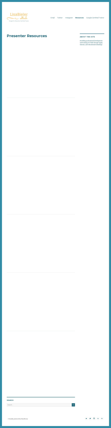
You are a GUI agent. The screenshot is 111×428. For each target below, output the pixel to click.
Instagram (69, 18)
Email (53, 18)
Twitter (60, 18)
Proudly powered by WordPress (18, 419)
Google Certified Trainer (95, 18)
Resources (79, 18)
